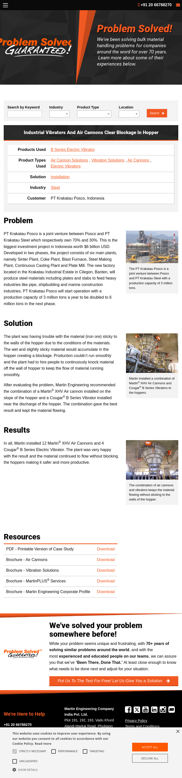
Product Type (88, 107)
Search (155, 113)
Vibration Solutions (107, 160)
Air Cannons (138, 160)
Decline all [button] (150, 758)
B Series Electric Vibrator (73, 149)
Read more (43, 744)
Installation (60, 177)
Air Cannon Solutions (69, 160)
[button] (63, 769)
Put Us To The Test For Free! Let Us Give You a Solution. (111, 680)
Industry (56, 107)
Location (126, 107)
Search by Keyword (23, 107)
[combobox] (59, 113)
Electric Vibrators (66, 166)
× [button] (178, 732)
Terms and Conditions (142, 726)
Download (106, 549)
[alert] (91, 752)
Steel (55, 187)
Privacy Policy (136, 721)
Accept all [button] (150, 747)
